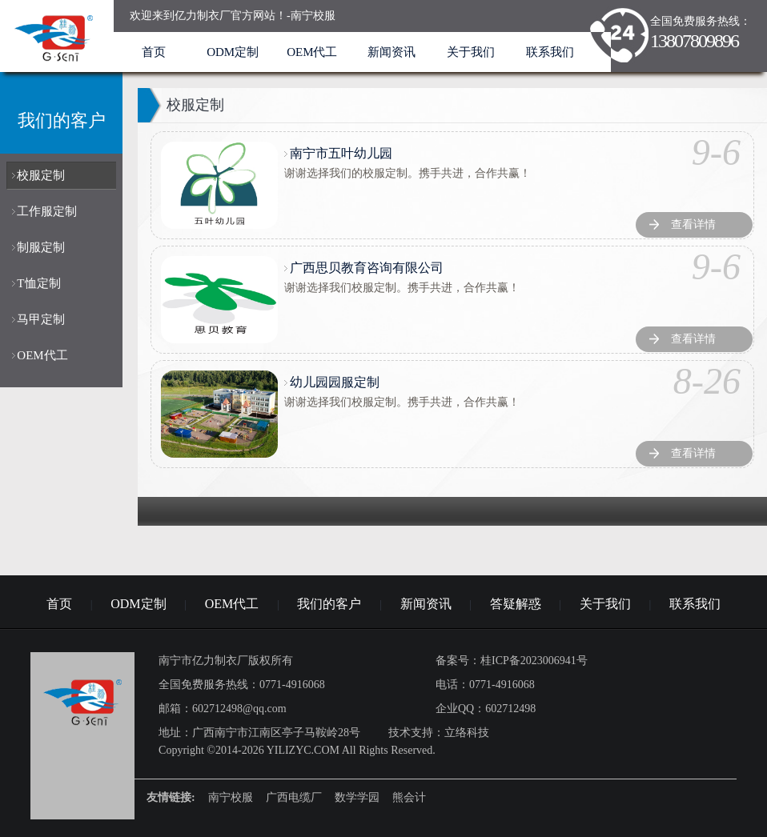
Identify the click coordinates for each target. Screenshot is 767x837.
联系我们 (550, 52)
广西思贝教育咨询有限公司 (367, 267)
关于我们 (471, 52)
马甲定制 (41, 319)
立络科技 (466, 733)
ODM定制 (233, 52)
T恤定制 (38, 283)
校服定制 (41, 175)
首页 (154, 52)
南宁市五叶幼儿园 (341, 153)
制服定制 (41, 247)
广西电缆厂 (294, 797)
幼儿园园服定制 (334, 382)
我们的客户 (329, 604)
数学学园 (357, 797)
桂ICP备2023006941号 (534, 661)
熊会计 (409, 797)
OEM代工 (312, 52)
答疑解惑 (515, 604)
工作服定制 (47, 211)
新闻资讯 (391, 52)
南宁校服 (230, 797)
